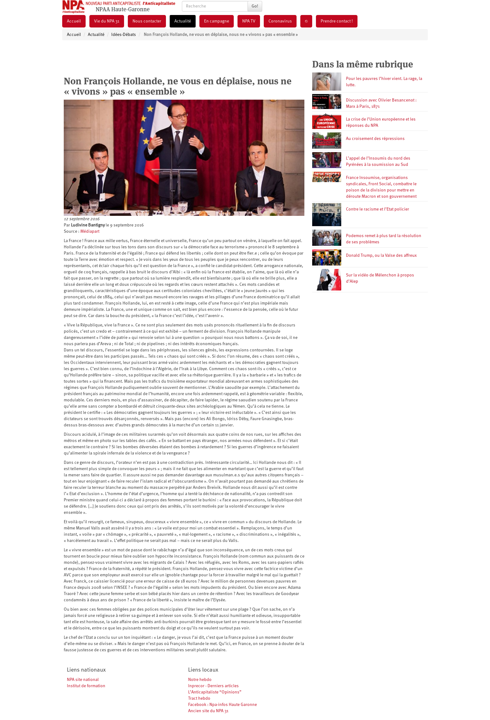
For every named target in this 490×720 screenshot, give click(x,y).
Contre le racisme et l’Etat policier (377, 209)
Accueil (74, 21)
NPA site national (83, 680)
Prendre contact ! (337, 21)
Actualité (182, 21)
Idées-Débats (123, 34)
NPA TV (248, 21)
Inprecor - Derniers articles (213, 686)
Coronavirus (280, 21)
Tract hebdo (199, 698)
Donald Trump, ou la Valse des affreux (381, 255)
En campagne (216, 21)
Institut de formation (86, 686)
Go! (255, 6)
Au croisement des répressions (375, 139)
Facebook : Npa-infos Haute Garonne (222, 705)
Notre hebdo (200, 680)
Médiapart (89, 231)
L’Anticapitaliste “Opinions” (215, 692)
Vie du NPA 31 (106, 21)
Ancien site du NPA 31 (208, 711)
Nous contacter (146, 21)
